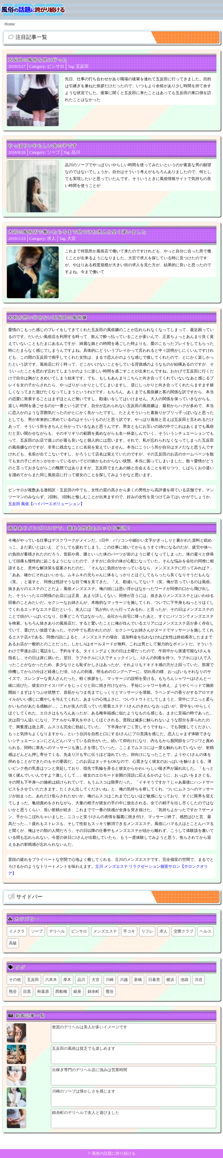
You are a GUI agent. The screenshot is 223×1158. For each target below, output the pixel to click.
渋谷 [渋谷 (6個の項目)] (199, 979)
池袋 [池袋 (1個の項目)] (184, 979)
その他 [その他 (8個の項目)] (15, 979)
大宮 (71, 238)
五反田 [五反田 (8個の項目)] (33, 979)
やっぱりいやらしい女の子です (42, 145)
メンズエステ (105, 931)
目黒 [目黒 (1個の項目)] (27, 991)
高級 (13, 943)
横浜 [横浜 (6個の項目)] (170, 979)
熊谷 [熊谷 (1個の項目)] (13, 991)
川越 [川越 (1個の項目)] (124, 979)
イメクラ (17, 931)
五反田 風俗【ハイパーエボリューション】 (46, 504)
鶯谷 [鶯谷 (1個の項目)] (110, 991)
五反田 (82, 66)
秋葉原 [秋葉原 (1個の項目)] (43, 991)
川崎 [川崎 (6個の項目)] (110, 979)
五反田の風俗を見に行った (38, 59)
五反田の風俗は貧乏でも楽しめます (83, 1048)
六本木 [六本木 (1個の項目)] (51, 979)
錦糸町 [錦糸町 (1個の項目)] (93, 991)
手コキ (129, 931)
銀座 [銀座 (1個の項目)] (77, 991)
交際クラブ (183, 931)
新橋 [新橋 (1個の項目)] (138, 979)
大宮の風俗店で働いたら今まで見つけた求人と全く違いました (77, 231)
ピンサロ (55, 66)
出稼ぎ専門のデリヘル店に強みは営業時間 (89, 1070)
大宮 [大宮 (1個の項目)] (95, 979)
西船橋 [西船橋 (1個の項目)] (61, 991)
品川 (75, 152)
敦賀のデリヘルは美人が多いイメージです (89, 1027)
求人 (51, 238)
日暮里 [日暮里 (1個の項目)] (154, 979)
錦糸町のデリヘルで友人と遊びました (85, 1112)
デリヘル (57, 931)
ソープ (53, 152)
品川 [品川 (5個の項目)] (81, 979)
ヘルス (205, 931)
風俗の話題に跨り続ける (113, 1153)
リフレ (147, 931)
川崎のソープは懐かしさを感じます (83, 1091)
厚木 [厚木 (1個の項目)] (67, 979)
